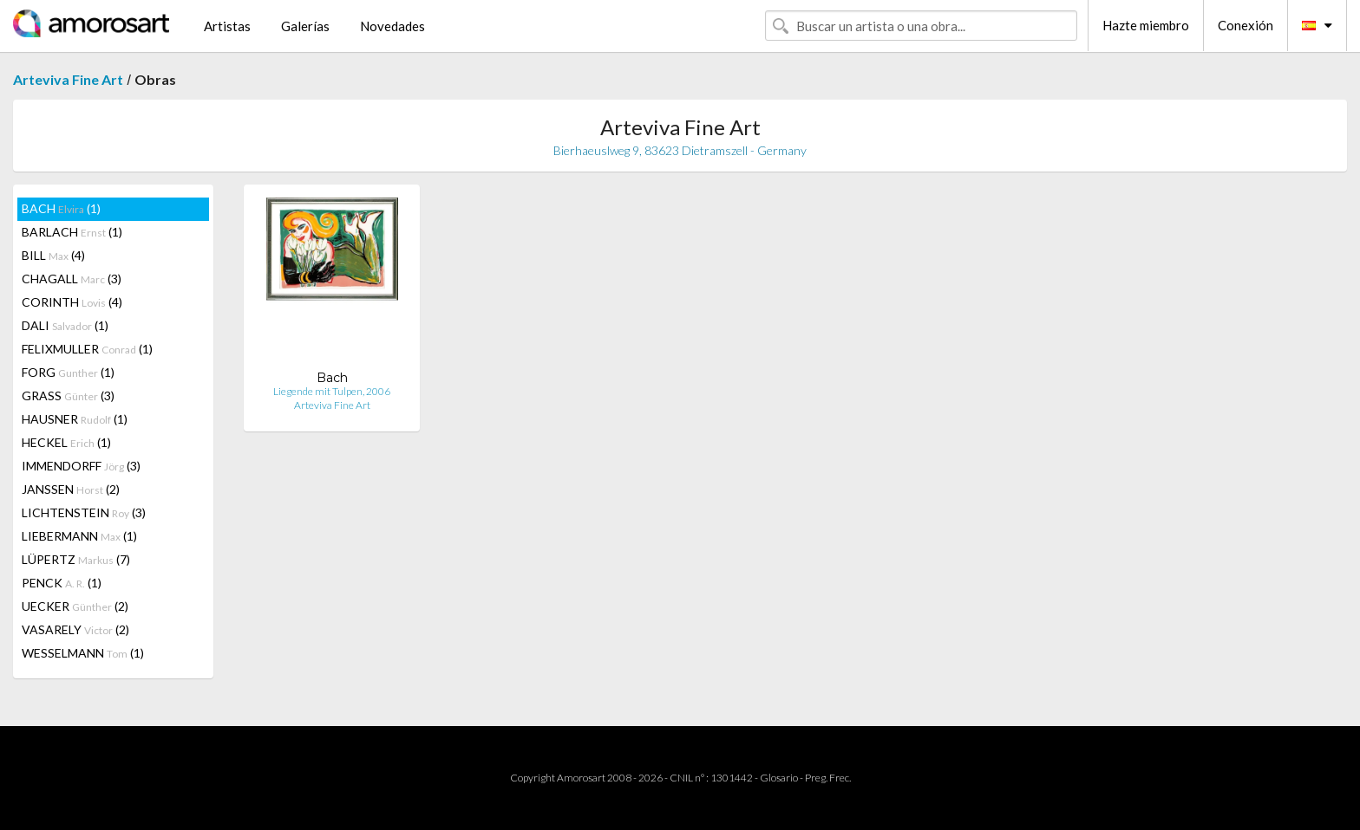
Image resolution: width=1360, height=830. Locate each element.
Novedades (392, 26)
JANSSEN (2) (71, 489)
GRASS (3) (68, 395)
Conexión (1245, 25)
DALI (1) (65, 325)
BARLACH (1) (72, 231)
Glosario (779, 777)
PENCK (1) (61, 582)
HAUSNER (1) (75, 419)
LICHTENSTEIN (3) (84, 512)
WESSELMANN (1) (83, 652)
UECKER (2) (75, 606)
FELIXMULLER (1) (87, 348)
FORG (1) (68, 372)
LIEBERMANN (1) (79, 535)
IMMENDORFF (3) (81, 465)
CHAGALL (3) (71, 278)
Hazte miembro (1145, 25)
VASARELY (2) (75, 629)
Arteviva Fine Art (68, 79)
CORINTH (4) (72, 302)
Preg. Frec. (828, 777)
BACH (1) (61, 208)
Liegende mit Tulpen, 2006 (331, 391)
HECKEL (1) (66, 442)
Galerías (305, 26)
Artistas (227, 26)
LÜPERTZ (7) (76, 559)
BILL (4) (53, 255)
